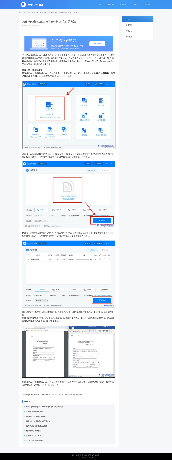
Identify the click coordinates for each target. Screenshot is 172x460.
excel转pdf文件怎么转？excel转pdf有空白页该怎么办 (42, 407)
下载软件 (147, 5)
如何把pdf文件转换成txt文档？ (34, 426)
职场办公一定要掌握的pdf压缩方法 (36, 421)
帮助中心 (34, 12)
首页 (99, 5)
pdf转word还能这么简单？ (33, 411)
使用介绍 (123, 5)
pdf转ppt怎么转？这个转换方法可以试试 (40, 395)
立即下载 (95, 44)
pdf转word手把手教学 (31, 435)
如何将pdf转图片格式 (31, 431)
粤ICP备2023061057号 (86, 458)
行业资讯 (135, 5)
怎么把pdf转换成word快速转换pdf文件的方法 (63, 12)
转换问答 (110, 5)
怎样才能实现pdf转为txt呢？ (72, 395)
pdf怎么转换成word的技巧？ (33, 440)
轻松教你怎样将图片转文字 (33, 416)
